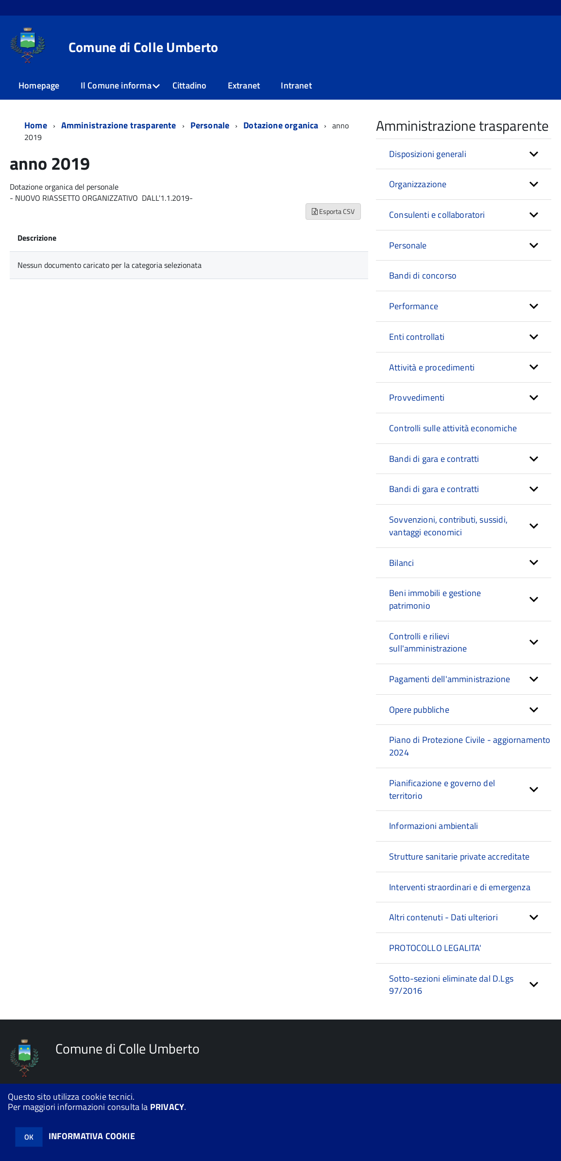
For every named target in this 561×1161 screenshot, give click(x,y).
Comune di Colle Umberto (143, 47)
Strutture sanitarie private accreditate (459, 856)
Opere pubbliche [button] (419, 709)
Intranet (296, 85)
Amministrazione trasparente (118, 125)
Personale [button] (408, 245)
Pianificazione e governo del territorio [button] (442, 789)
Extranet (244, 85)
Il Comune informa (116, 85)
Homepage (38, 85)
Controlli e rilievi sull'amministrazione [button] (428, 642)
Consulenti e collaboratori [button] (437, 214)
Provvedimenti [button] (416, 397)
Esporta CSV (333, 211)
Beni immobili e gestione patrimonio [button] (435, 599)
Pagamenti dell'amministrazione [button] (449, 679)
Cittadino (189, 85)
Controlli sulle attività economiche (453, 428)
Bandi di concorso (423, 275)
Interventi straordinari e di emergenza (459, 887)
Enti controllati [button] (416, 336)
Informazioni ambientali (433, 825)
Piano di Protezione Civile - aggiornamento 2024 (470, 746)
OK (29, 1137)
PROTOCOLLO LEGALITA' (435, 947)
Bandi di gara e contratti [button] (434, 458)
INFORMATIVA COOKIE (92, 1136)
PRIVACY (167, 1106)
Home (35, 125)
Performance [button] (413, 306)
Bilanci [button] (401, 562)
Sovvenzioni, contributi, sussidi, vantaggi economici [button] (448, 526)
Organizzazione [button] (418, 184)
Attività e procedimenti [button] (432, 367)
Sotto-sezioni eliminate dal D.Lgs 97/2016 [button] (451, 985)
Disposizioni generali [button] (427, 153)
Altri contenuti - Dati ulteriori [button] (443, 917)
